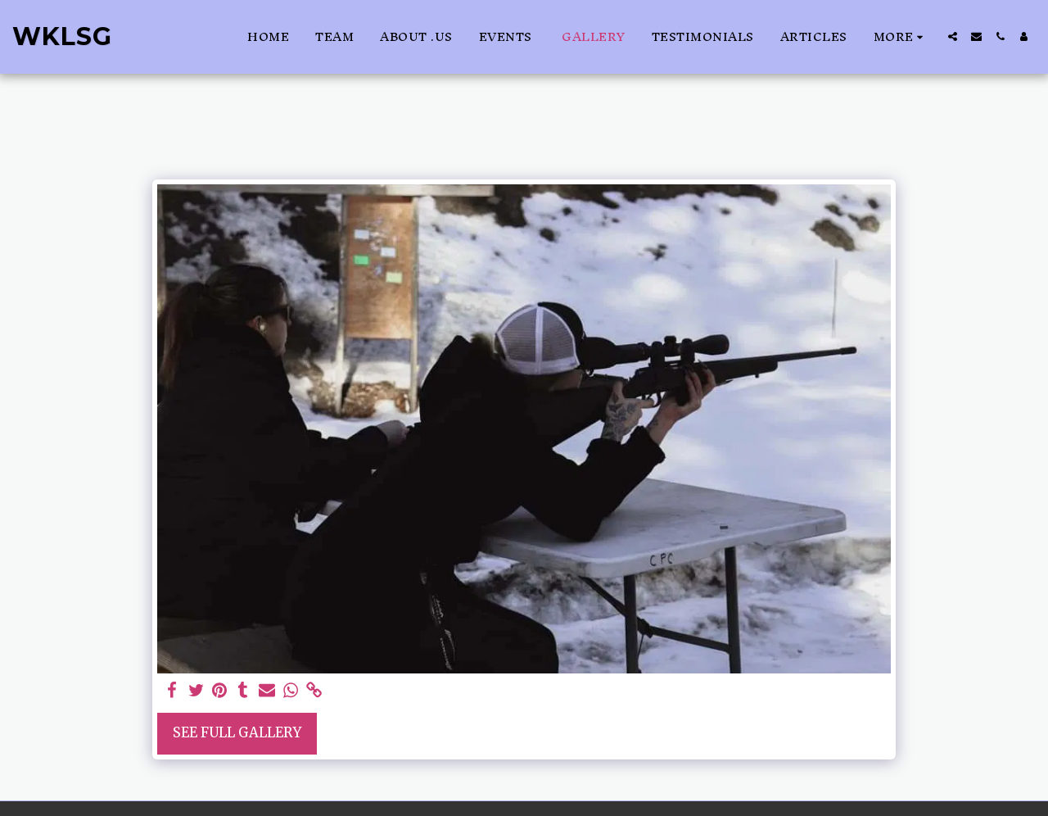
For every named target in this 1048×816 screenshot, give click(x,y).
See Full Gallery (237, 732)
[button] (953, 36)
